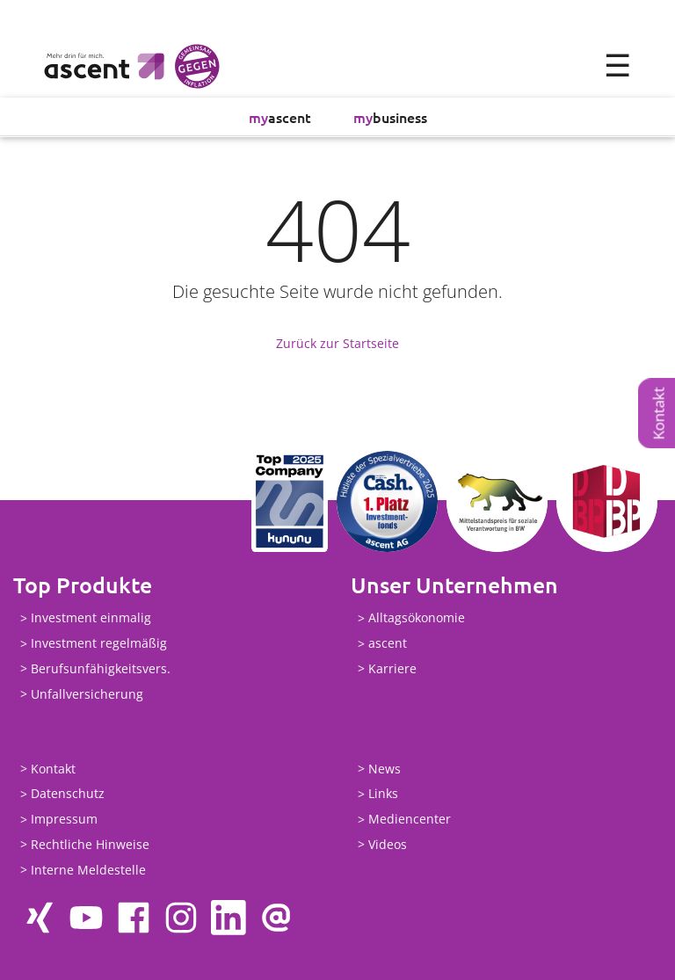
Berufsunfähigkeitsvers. (101, 668)
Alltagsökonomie (416, 618)
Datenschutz (68, 794)
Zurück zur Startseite (337, 343)
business (390, 117)
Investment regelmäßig (99, 643)
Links (383, 794)
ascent (280, 117)
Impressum (64, 819)
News (384, 768)
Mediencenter (409, 819)
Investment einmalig (91, 618)
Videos (387, 844)
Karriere (392, 668)
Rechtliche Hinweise (90, 844)
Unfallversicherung (87, 694)
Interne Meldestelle (88, 869)
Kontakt (659, 413)
